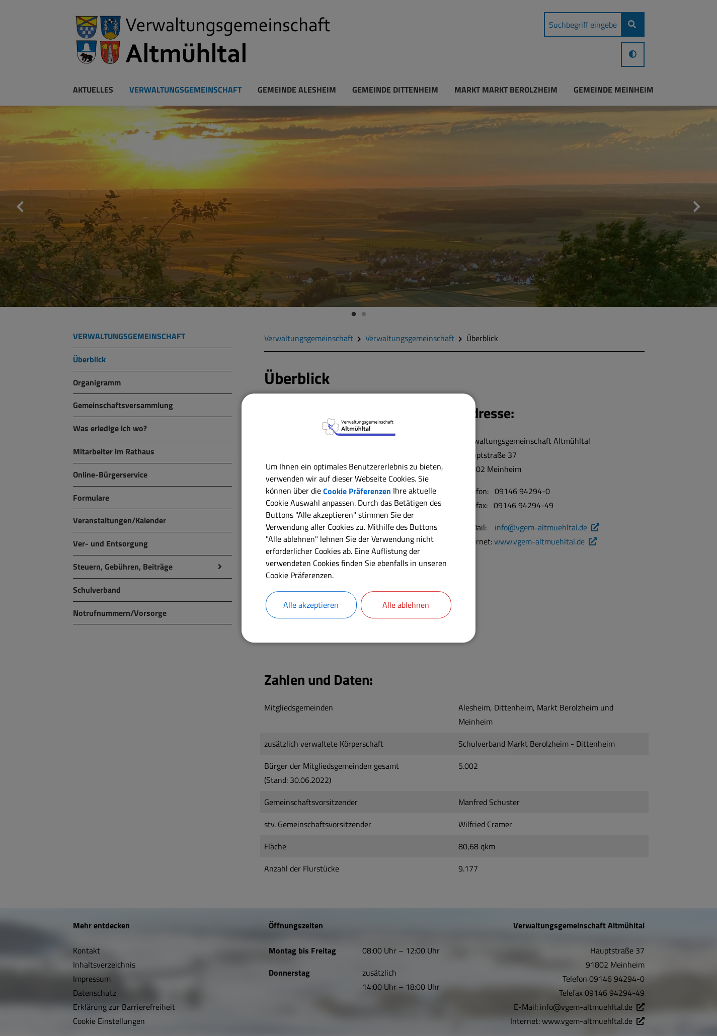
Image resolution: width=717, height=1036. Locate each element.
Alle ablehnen (405, 605)
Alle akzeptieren (311, 605)
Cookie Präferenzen (357, 491)
